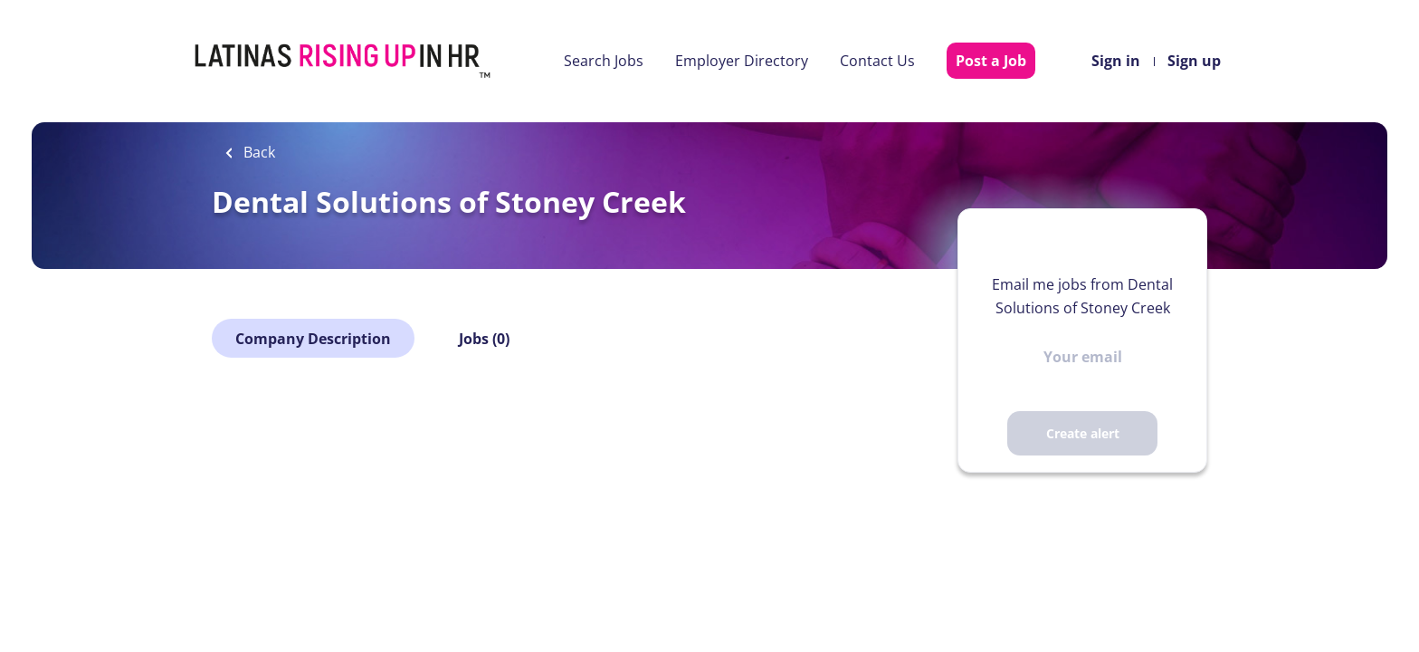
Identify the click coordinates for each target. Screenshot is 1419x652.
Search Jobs (603, 61)
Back (257, 152)
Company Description (313, 339)
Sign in (1115, 61)
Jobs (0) (484, 339)
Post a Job (991, 61)
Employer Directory (741, 61)
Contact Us (877, 61)
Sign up (1194, 61)
